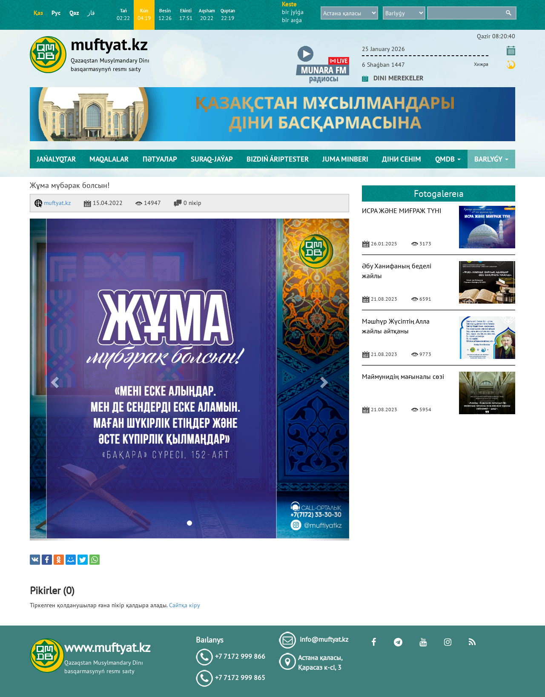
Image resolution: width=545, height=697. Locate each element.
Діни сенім (401, 159)
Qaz (74, 13)
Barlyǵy (491, 159)
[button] (322, 47)
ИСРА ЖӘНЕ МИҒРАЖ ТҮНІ (402, 210)
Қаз (38, 13)
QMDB (448, 159)
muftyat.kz (52, 203)
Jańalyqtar (56, 159)
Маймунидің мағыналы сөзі (403, 376)
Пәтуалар (160, 159)
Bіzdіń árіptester (278, 159)
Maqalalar (109, 159)
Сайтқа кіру (184, 605)
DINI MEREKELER (393, 78)
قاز (91, 13)
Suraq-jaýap (212, 159)
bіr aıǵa (292, 20)
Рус (56, 13)
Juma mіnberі (345, 159)
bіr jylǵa (293, 12)
